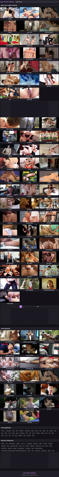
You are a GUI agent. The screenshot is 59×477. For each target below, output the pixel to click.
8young (14, 448)
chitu (24, 435)
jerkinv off (32, 446)
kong (33, 448)
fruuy (8, 446)
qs (25, 443)
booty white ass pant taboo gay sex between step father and (13, 450)
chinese (2, 430)
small (53, 450)
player (40, 443)
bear (27, 433)
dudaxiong (29, 443)
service (27, 446)
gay (40, 430)
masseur (18, 443)
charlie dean (3, 448)
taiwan (42, 433)
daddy (32, 430)
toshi (33, 450)
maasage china (21, 448)
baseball (20, 435)
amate (49, 450)
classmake (3, 446)
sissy (22, 443)
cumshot (38, 433)
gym (16, 435)
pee (30, 433)
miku (33, 435)
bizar (47, 446)
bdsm (17, 433)
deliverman (35, 443)
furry (10, 433)
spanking (10, 448)
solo (55, 430)
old (23, 446)
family (2, 443)
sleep (6, 433)
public (13, 433)
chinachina (37, 450)
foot (9, 435)
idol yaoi (28, 435)
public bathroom (38, 448)
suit (6, 435)
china (13, 430)
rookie (50, 446)
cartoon (51, 430)
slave (2, 433)
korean (2, 435)
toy (49, 433)
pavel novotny (12, 443)
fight (21, 446)
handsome (22, 433)
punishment (43, 450)
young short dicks (14, 446)
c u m (6, 443)
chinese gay (8, 430)
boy (47, 430)
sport (33, 433)
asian (17, 430)
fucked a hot (38, 446)
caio (43, 446)
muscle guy (28, 448)
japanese (21, 430)
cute (13, 435)
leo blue (45, 443)
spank (44, 430)
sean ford (50, 443)
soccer (36, 430)
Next (38, 306)
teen (46, 433)
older (53, 433)
